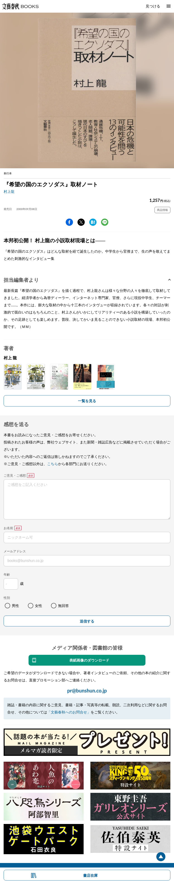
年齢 (7, 574)
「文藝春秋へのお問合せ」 (69, 712)
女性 (38, 605)
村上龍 (9, 191)
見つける (153, 6)
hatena (93, 222)
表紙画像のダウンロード (89, 660)
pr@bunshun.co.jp (87, 691)
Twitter (81, 222)
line (104, 222)
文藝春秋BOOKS (20, 6)
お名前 (8, 528)
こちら (52, 463)
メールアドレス (15, 551)
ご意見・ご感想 (15, 475)
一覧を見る (87, 401)
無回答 (63, 605)
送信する (87, 621)
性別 (7, 598)
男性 (15, 605)
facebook (69, 222)
